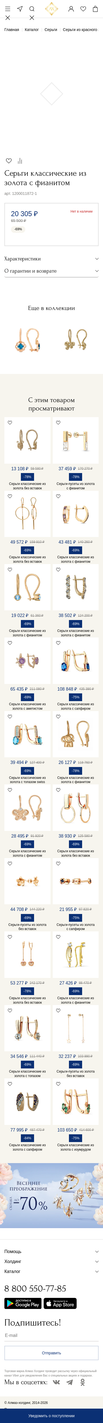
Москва (19, 8)
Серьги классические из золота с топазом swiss (27, 780)
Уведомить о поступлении (51, 1416)
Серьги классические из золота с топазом (27, 1074)
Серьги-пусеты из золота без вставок (27, 927)
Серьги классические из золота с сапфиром (75, 706)
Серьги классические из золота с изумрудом (75, 1147)
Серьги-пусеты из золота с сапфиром (75, 927)
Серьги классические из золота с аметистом (27, 706)
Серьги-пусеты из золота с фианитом (75, 486)
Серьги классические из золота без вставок (27, 486)
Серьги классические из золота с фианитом (75, 559)
